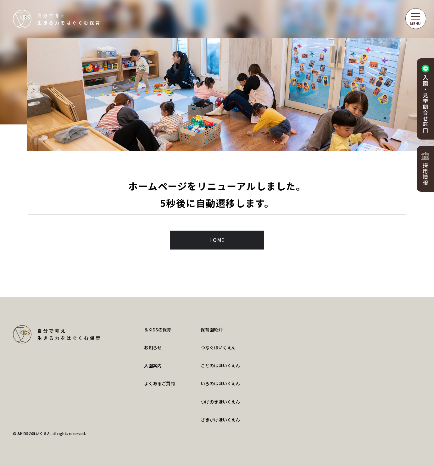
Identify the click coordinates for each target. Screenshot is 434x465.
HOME (217, 240)
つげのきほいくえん (220, 402)
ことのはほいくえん (220, 365)
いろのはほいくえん (220, 383)
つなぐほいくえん (218, 347)
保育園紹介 (211, 329)
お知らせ (152, 347)
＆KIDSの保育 (157, 329)
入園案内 (152, 365)
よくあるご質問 (159, 383)
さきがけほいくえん (220, 419)
